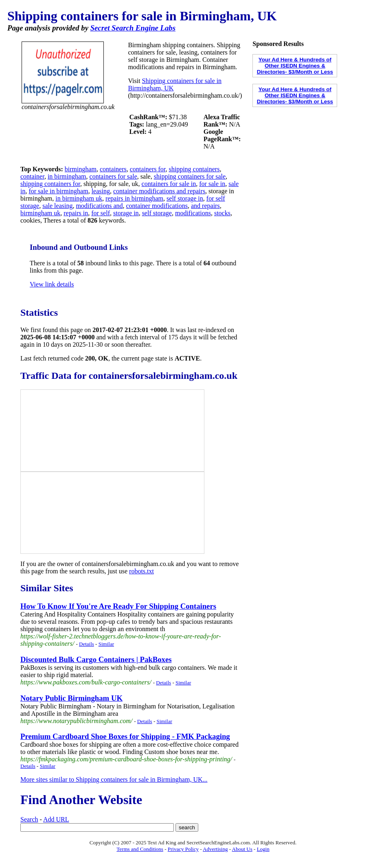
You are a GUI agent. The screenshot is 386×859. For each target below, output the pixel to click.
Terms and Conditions (139, 849)
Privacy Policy (183, 849)
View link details (52, 284)
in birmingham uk (78, 198)
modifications (193, 213)
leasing (101, 191)
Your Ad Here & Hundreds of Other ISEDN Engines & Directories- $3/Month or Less (295, 66)
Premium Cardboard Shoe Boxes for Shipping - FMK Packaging (125, 736)
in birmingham (67, 176)
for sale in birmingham (58, 191)
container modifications (157, 205)
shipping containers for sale (190, 176)
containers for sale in (169, 183)
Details (86, 644)
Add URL (56, 819)
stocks (222, 213)
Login (263, 849)
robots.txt (141, 571)
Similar (106, 644)
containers (113, 169)
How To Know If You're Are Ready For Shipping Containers (118, 606)
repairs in (76, 213)
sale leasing (57, 205)
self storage (157, 213)
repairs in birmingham (134, 198)
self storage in (185, 198)
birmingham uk (40, 213)
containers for (148, 169)
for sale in (212, 183)
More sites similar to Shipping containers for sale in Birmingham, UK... (114, 779)
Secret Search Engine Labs (132, 28)
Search (29, 819)
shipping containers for (50, 183)
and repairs (205, 205)
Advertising (215, 849)
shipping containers (194, 169)
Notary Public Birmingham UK (71, 698)
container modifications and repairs (159, 191)
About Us (242, 849)
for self (100, 213)
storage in (126, 213)
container (32, 176)
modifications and (99, 205)
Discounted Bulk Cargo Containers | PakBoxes (95, 659)
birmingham (80, 169)
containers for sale (113, 176)
